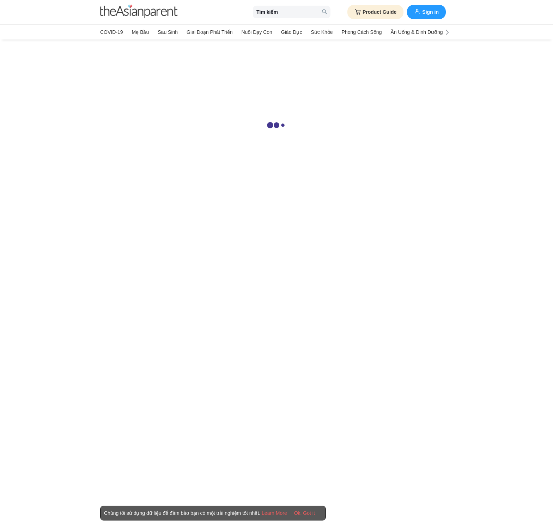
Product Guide (375, 12)
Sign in (426, 11)
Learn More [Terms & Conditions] (274, 513)
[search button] (324, 12)
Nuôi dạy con (256, 32)
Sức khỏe (322, 32)
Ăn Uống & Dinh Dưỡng (416, 32)
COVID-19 (111, 32)
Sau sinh (168, 32)
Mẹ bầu (140, 32)
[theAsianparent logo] (139, 12)
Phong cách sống (362, 32)
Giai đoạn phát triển (209, 32)
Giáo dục (291, 32)
